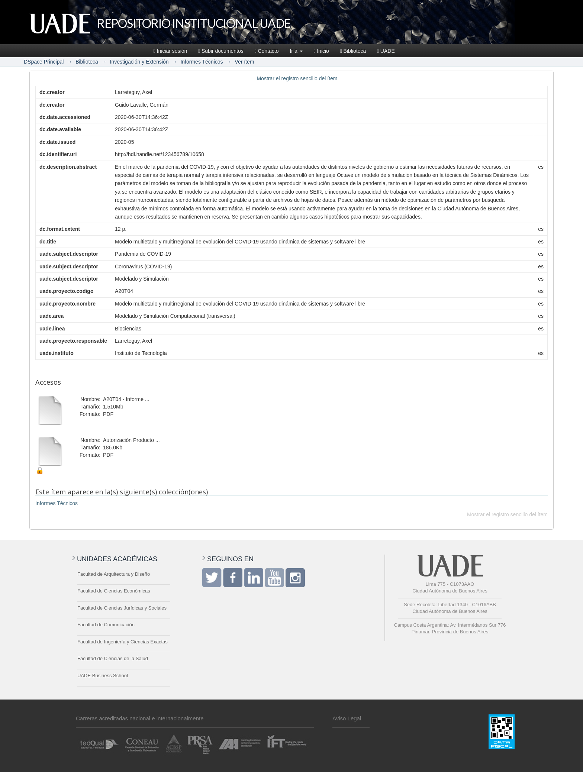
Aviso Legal (346, 718)
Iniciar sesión (170, 51)
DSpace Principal (44, 62)
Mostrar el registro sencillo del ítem (297, 78)
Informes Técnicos (201, 62)
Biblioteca (353, 51)
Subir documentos (220, 51)
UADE (386, 51)
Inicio (321, 51)
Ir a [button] (296, 51)
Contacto (267, 51)
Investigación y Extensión (139, 62)
